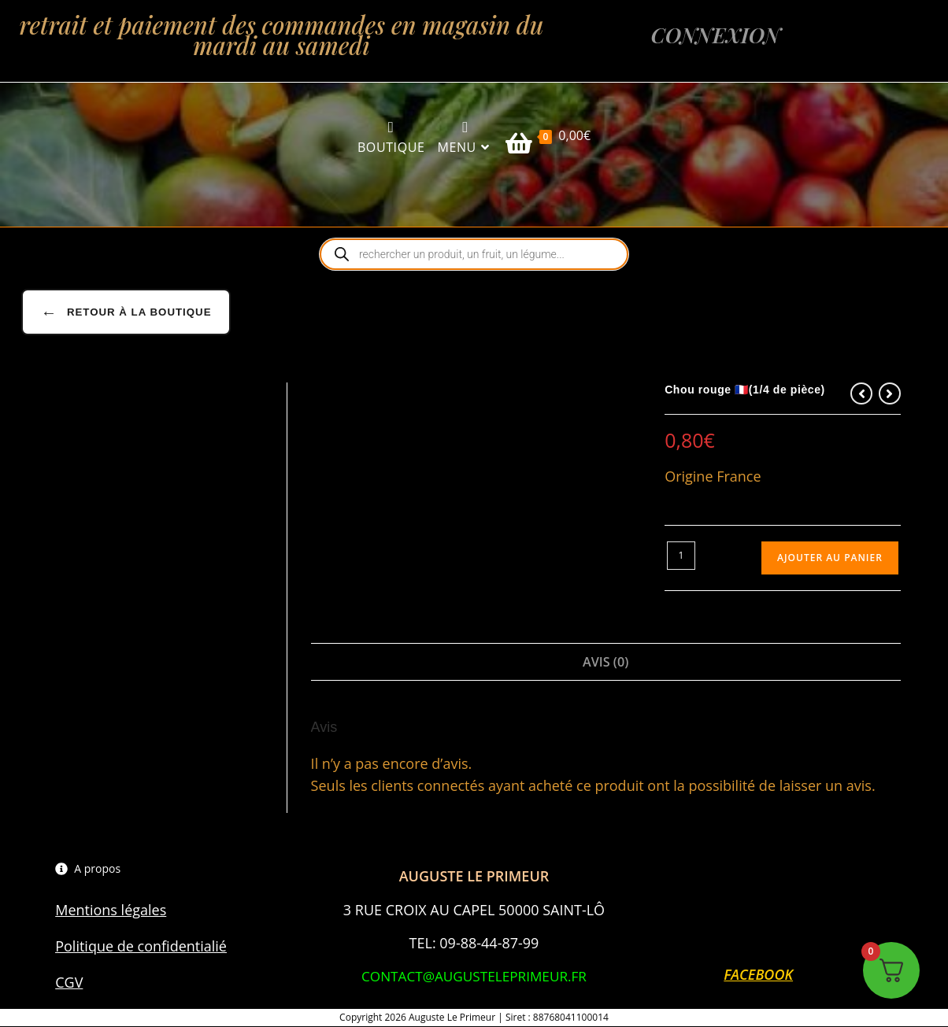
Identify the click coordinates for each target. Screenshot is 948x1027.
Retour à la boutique (125, 313)
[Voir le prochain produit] (890, 394)
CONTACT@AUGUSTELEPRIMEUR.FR (474, 976)
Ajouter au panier (830, 558)
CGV (69, 982)
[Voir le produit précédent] (861, 394)
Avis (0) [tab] (605, 662)
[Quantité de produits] (681, 556)
